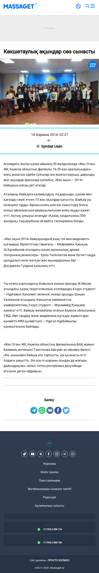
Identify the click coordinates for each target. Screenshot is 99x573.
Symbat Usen (49, 146)
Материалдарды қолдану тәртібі (49, 489)
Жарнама (49, 463)
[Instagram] (57, 454)
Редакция (49, 497)
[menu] (92, 6)
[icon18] (49, 445)
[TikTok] (24, 454)
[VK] (40, 454)
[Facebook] (48, 454)
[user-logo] (78, 8)
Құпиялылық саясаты (49, 505)
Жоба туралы (49, 472)
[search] (87, 6)
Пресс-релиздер (49, 480)
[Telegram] (65, 454)
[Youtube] (32, 454)
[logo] (20, 6)
